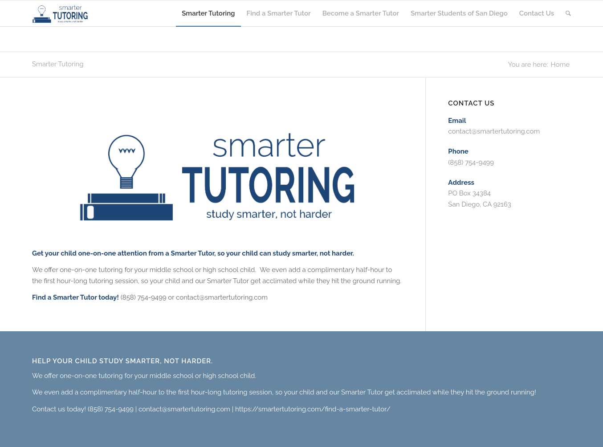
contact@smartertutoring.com (494, 131)
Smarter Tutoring (58, 64)
